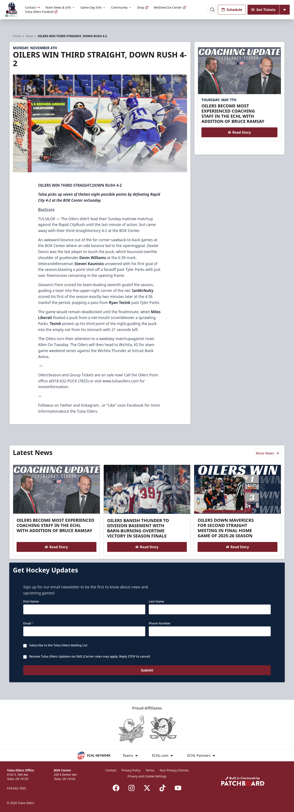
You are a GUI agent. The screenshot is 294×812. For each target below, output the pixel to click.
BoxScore (46, 209)
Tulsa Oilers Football (41, 12)
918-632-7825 (16, 788)
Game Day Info (93, 7)
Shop (143, 7)
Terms (150, 770)
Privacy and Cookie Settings (147, 776)
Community (121, 7)
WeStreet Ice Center (170, 7)
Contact (32, 7)
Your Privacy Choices (174, 770)
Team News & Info (60, 7)
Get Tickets (263, 9)
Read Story (239, 132)
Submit (147, 670)
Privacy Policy (130, 770)
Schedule (231, 9)
